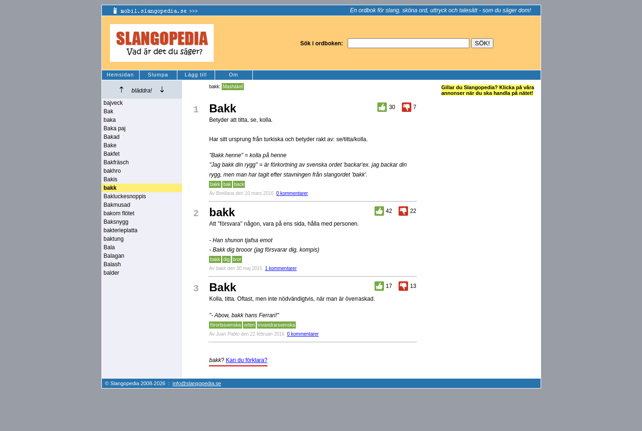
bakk (215, 184)
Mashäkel (233, 86)
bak (227, 184)
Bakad (112, 137)
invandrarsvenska (276, 325)
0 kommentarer (292, 193)
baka (110, 120)
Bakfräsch (116, 162)
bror (237, 259)
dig (226, 259)
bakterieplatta (121, 230)
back (239, 184)
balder (111, 273)
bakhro (112, 171)
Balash (112, 264)
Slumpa (158, 74)
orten (249, 325)
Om (233, 74)
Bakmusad (117, 205)
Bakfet (112, 154)
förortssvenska (225, 325)
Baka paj (115, 128)
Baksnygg (116, 222)
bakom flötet (119, 213)
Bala (109, 247)
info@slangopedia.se (197, 383)
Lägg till (196, 74)
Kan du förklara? (246, 360)
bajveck (113, 103)
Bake (110, 145)
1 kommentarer (281, 268)
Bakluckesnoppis (125, 196)
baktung (114, 239)
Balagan (114, 256)
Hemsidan (120, 74)
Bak (109, 111)
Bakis (110, 179)
